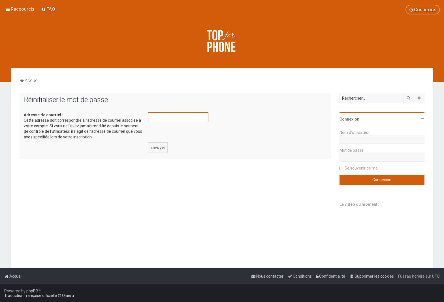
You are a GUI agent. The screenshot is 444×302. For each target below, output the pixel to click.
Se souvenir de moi (362, 168)
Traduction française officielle (30, 295)
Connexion (349, 119)
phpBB (32, 291)
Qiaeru (68, 295)
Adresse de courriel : (43, 115)
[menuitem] (48, 9)
